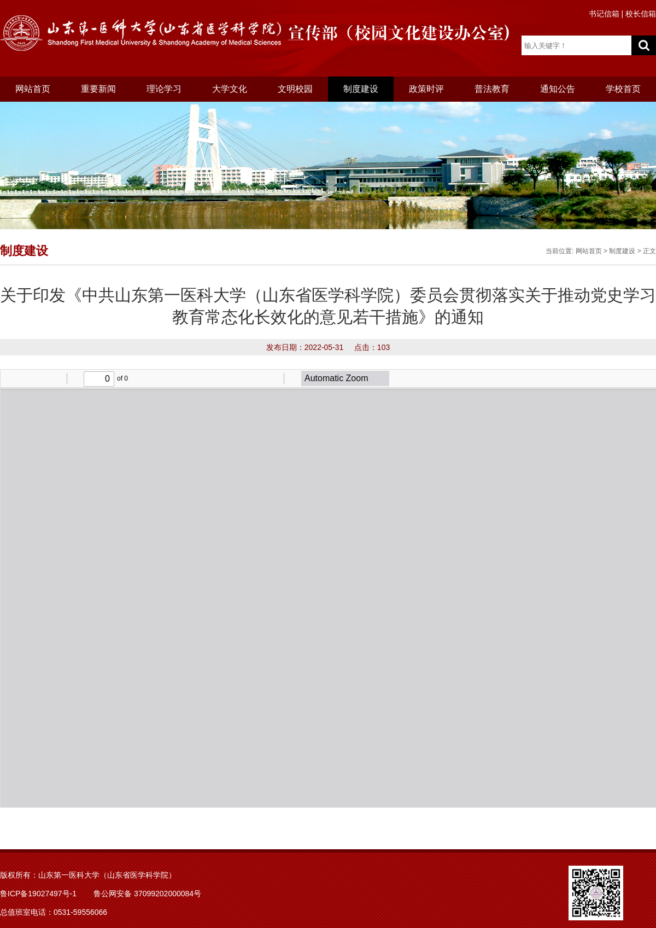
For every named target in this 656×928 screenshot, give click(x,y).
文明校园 (295, 89)
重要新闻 (98, 89)
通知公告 (557, 89)
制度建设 (360, 89)
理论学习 (164, 89)
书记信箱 (604, 13)
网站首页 (32, 89)
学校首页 (623, 89)
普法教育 (492, 89)
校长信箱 (640, 13)
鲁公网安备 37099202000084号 (147, 893)
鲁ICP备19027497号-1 (38, 893)
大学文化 (229, 89)
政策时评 (426, 89)
